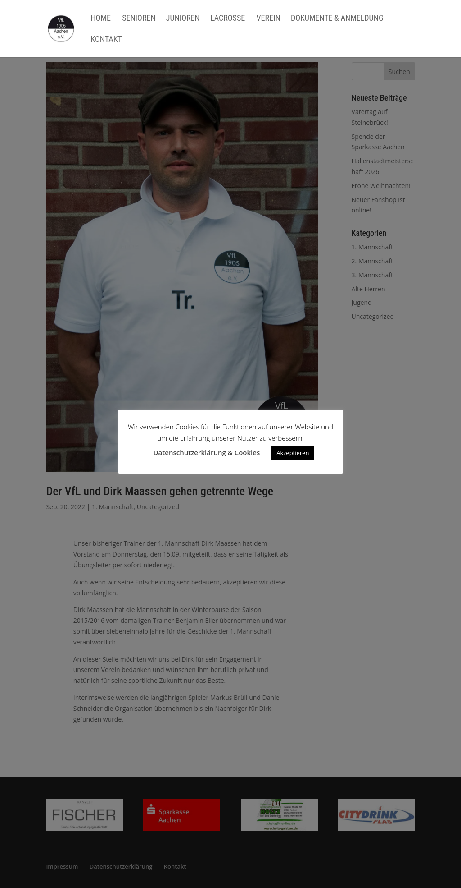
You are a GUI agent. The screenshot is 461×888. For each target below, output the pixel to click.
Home (100, 19)
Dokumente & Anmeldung (337, 19)
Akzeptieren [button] (292, 453)
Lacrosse (227, 19)
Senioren (138, 19)
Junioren (183, 19)
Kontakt (106, 40)
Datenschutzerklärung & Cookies (207, 452)
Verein (268, 19)
